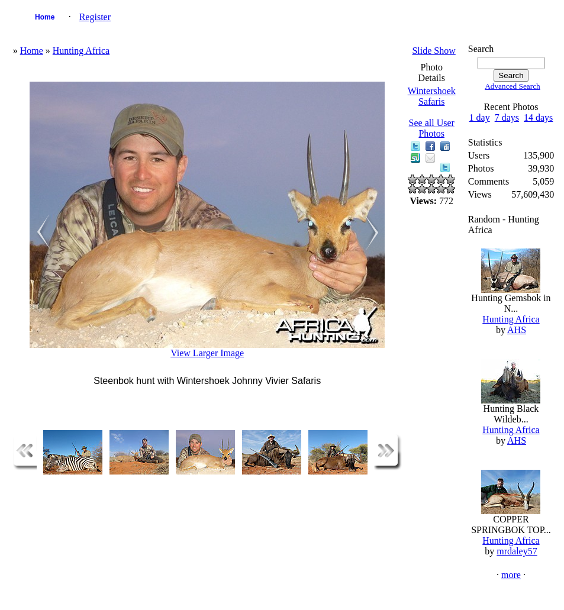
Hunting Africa (81, 51)
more (511, 575)
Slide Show (433, 51)
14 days (538, 117)
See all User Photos (432, 128)
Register (95, 17)
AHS (516, 330)
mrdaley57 (517, 551)
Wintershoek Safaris (432, 96)
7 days (507, 117)
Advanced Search (512, 86)
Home (44, 17)
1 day (479, 117)
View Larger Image (207, 353)
